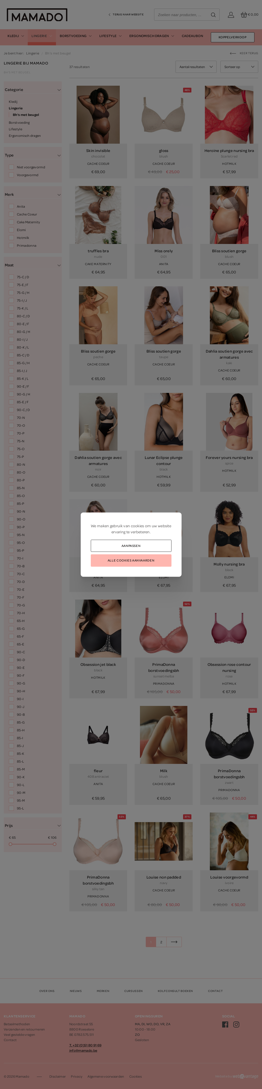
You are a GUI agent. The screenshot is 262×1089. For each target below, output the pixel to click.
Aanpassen (131, 545)
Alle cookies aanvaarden (131, 560)
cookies (137, 525)
